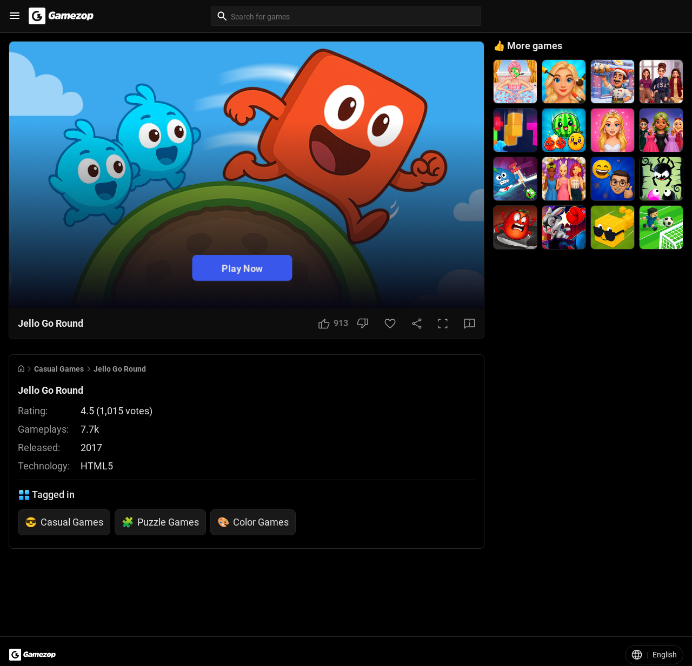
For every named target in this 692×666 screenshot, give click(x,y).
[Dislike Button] (362, 323)
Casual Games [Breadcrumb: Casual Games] (59, 369)
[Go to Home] (21, 368)
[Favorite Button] (390, 323)
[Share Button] (417, 323)
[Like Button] (333, 323)
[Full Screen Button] (442, 323)
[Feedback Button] (469, 323)
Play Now (242, 267)
